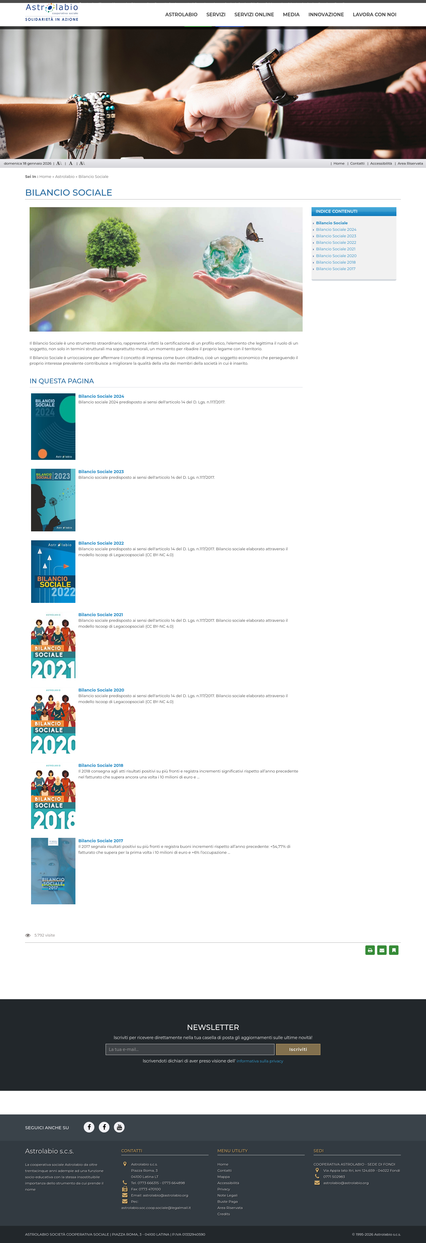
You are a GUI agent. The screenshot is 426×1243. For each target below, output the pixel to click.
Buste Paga (227, 1201)
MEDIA (291, 14)
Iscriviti (298, 1049)
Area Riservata (410, 163)
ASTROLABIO (181, 14)
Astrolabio (65, 176)
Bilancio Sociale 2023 (101, 471)
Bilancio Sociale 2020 (101, 690)
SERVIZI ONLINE (254, 14)
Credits (223, 1214)
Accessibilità (381, 163)
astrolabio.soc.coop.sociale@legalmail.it (156, 1207)
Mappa (223, 1176)
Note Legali (227, 1195)
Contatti (357, 163)
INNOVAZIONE (326, 14)
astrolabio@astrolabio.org (165, 1195)
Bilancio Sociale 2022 (101, 543)
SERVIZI (216, 14)
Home (338, 163)
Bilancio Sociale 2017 (100, 840)
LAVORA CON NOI (374, 14)
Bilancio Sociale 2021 (100, 614)
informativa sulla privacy (260, 1061)
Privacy (223, 1189)
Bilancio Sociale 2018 (100, 765)
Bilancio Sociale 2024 (101, 396)
